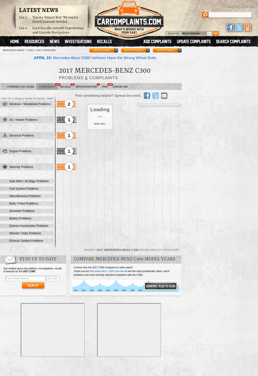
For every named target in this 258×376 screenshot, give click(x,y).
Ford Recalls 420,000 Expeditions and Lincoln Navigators (58, 30)
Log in (233, 6)
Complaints (48, 85)
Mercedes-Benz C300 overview (107, 271)
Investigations (87, 85)
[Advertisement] (53, 330)
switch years (102, 50)
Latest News (38, 10)
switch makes (166, 50)
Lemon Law (120, 86)
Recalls (66, 85)
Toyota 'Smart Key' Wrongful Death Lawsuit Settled (55, 20)
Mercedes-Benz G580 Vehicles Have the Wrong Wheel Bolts (95, 58)
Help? (50, 98)
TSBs (106, 85)
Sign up (246, 6)
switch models (133, 50)
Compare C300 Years (20, 86)
